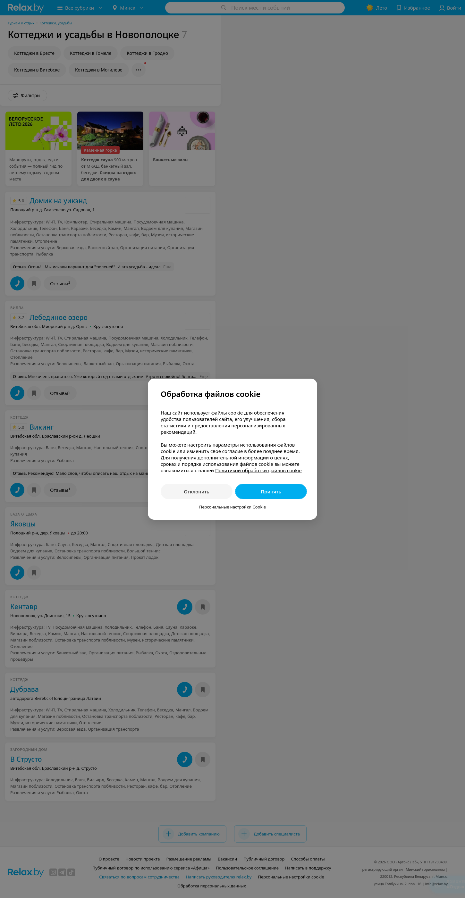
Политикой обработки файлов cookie (258, 470)
